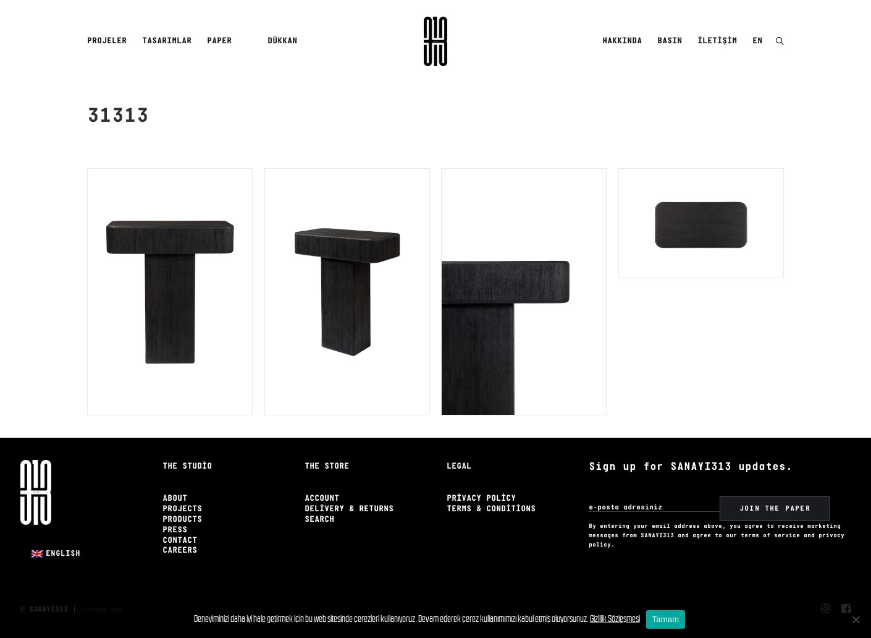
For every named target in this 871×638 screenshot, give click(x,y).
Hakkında (622, 41)
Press (174, 530)
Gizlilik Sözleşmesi (615, 618)
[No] (855, 619)
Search (319, 519)
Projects (182, 509)
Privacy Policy (481, 498)
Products (182, 519)
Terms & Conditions (491, 509)
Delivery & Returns (349, 509)
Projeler (107, 41)
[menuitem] (109, 41)
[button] (779, 42)
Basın (669, 41)
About (174, 498)
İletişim (717, 41)
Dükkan (282, 41)
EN (757, 41)
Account (322, 498)
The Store (327, 466)
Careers (179, 550)
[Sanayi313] (435, 41)
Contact (179, 540)
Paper (219, 41)
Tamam (666, 619)
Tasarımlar (166, 41)
